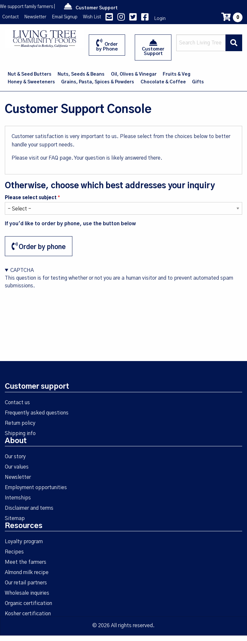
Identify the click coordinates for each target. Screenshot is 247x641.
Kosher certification (28, 613)
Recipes (14, 551)
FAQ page (60, 158)
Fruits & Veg (176, 74)
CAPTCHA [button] (22, 270)
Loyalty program (24, 541)
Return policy (20, 423)
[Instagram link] (121, 18)
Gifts (198, 82)
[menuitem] (29, 75)
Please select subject (31, 198)
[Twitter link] (133, 18)
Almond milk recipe (27, 572)
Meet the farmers (25, 562)
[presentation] (54, 302)
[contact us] (109, 18)
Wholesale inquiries (27, 593)
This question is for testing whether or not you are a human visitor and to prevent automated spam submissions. (123, 290)
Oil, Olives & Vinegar (134, 74)
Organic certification (28, 603)
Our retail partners (26, 582)
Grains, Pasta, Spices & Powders (97, 82)
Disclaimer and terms (29, 508)
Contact (10, 17)
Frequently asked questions (37, 412)
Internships (18, 497)
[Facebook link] (145, 18)
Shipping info (20, 433)
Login (160, 18)
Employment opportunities (36, 487)
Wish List (92, 17)
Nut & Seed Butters (29, 74)
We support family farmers (26, 7)
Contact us (17, 402)
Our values (17, 466)
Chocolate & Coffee (163, 82)
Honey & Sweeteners (31, 82)
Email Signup (65, 17)
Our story (15, 456)
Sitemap (15, 518)
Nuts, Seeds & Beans (81, 74)
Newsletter (35, 17)
